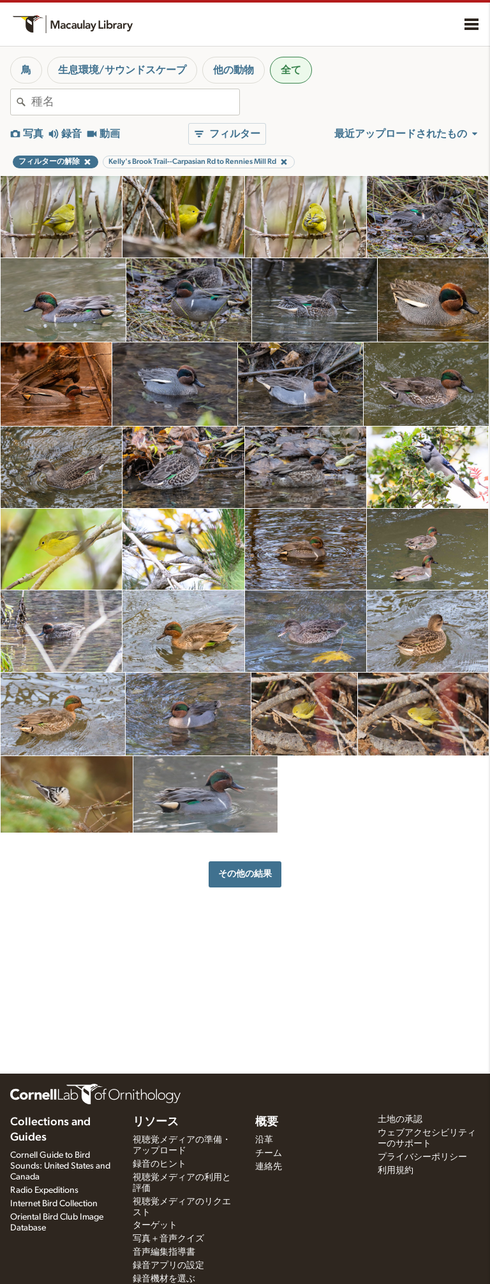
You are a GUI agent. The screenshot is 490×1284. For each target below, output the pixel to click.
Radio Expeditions (44, 1190)
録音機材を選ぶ (164, 1278)
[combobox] (135, 102)
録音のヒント (159, 1164)
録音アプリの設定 (168, 1265)
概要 (266, 1122)
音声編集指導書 (164, 1252)
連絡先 (268, 1166)
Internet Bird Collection (54, 1203)
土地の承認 (400, 1119)
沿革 (264, 1139)
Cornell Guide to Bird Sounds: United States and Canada (60, 1166)
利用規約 (395, 1170)
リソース (156, 1122)
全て (291, 70)
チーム (268, 1153)
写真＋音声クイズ (168, 1238)
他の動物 (233, 70)
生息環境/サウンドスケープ (122, 70)
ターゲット (155, 1225)
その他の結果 (245, 874)
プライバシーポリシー (422, 1157)
